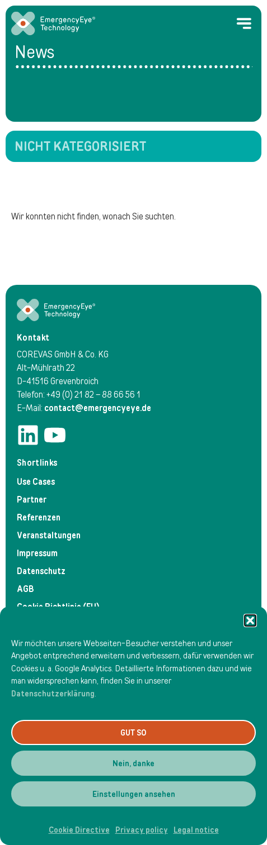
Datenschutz (41, 571)
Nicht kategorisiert (80, 146)
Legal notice (196, 830)
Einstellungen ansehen (133, 794)
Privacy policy (141, 830)
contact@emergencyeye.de (97, 408)
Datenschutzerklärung (53, 694)
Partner (31, 499)
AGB (25, 589)
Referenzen (38, 517)
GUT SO (133, 733)
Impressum (37, 553)
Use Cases (36, 481)
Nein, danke (133, 763)
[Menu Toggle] (244, 23)
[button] (250, 620)
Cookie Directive (79, 830)
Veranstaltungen (49, 535)
